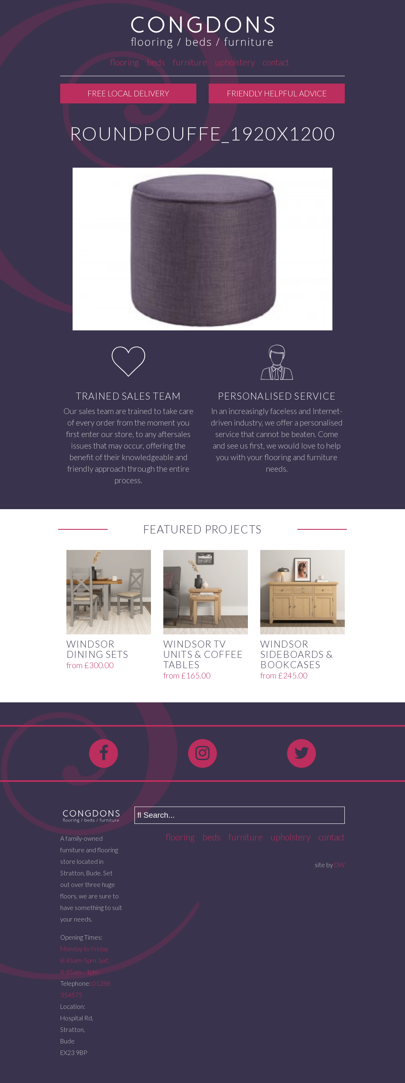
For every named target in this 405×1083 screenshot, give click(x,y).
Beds (156, 62)
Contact (276, 62)
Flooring (124, 62)
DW (339, 864)
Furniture (190, 62)
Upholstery (235, 62)
